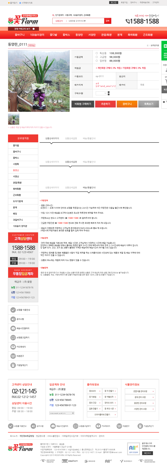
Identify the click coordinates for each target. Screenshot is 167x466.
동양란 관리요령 (144, 403)
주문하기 (105, 104)
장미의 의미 (110, 403)
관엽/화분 (106, 34)
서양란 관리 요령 (144, 409)
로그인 (113, 2)
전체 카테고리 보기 (24, 29)
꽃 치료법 (94, 397)
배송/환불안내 (89, 138)
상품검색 (61, 21)
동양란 (79, 34)
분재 (119, 34)
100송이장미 (37, 34)
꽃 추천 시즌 (110, 408)
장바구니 (133, 2)
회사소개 (13, 436)
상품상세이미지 (52, 138)
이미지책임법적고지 (88, 436)
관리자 (101, 436)
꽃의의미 (94, 391)
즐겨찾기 (13, 3)
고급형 (110, 57)
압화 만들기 (94, 408)
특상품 (111, 53)
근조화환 (148, 34)
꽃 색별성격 (110, 397)
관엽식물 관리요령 (143, 391)
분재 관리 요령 (144, 397)
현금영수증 (40, 436)
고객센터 (155, 2)
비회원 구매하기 (83, 104)
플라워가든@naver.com (112, 452)
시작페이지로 (27, 3)
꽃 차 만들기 (110, 391)
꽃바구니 (19, 34)
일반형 (110, 61)
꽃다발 (53, 34)
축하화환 (132, 34)
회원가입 (124, 2)
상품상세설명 (71, 138)
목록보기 (148, 104)
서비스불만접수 (53, 436)
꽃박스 (66, 34)
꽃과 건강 (94, 403)
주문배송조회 (145, 2)
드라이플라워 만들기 (105, 414)
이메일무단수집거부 (70, 436)
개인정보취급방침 (26, 436)
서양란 (92, 34)
